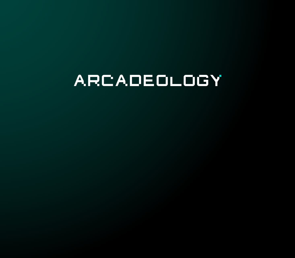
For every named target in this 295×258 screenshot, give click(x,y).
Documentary (191, 11)
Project (135, 11)
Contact (253, 11)
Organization (225, 11)
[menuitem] (135, 11)
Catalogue (159, 11)
